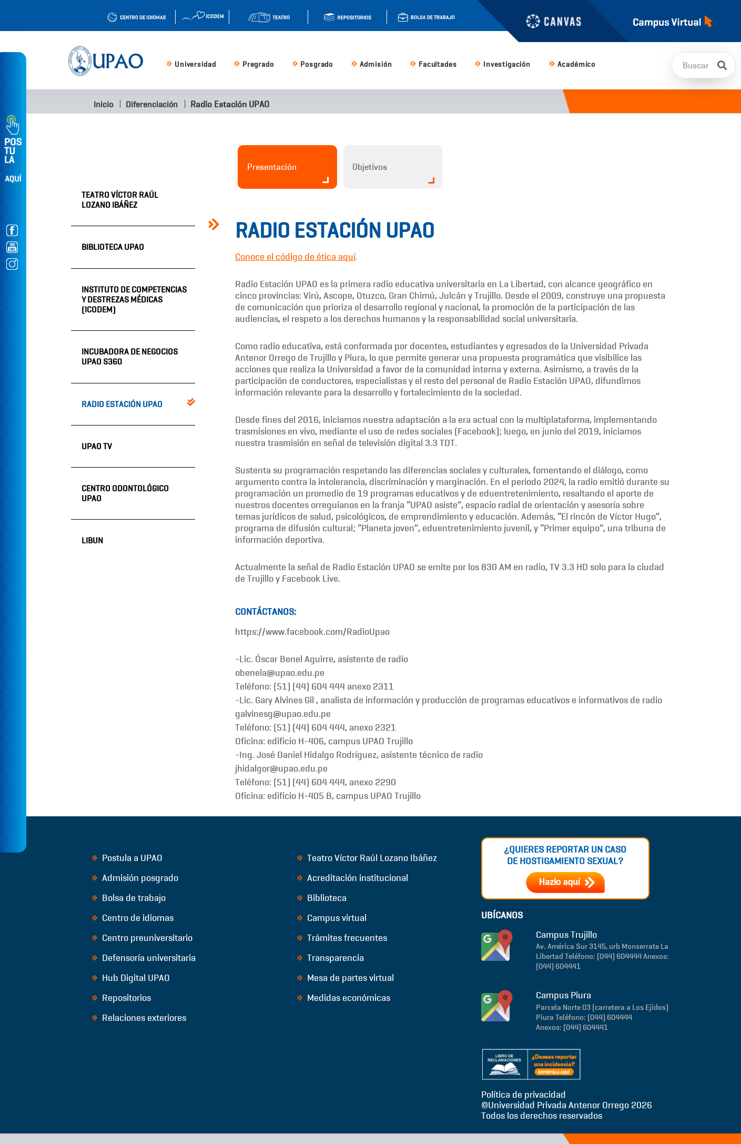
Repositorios (121, 998)
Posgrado (312, 64)
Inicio (102, 104)
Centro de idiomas (133, 918)
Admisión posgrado (135, 878)
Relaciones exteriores (139, 1017)
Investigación (503, 64)
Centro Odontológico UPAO (125, 493)
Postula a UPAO (127, 858)
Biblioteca (322, 898)
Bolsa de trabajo (129, 898)
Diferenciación (152, 104)
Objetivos (393, 172)
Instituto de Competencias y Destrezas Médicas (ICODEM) (134, 300)
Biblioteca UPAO (113, 247)
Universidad (191, 64)
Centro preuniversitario (142, 938)
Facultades (433, 64)
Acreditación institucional (353, 878)
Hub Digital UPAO (131, 978)
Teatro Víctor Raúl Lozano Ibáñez (120, 200)
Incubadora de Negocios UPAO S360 (130, 357)
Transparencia (330, 958)
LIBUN (92, 540)
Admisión (371, 64)
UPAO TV (97, 446)
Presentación (288, 172)
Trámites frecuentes (342, 938)
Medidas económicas (344, 998)
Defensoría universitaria (144, 958)
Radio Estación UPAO (122, 404)
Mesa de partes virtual (345, 978)
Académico (572, 64)
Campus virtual (332, 918)
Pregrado (253, 64)
